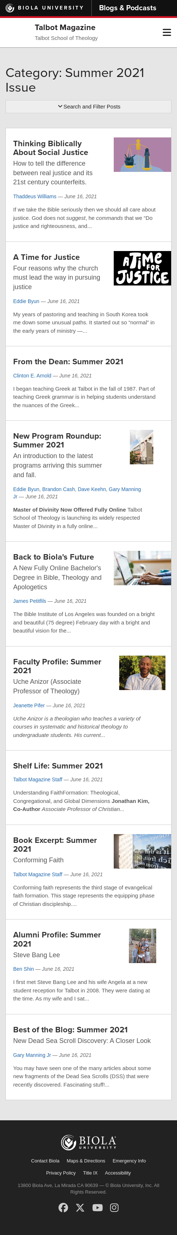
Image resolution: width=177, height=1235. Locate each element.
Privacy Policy (61, 1173)
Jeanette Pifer (29, 705)
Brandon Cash (58, 489)
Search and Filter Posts (89, 106)
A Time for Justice (46, 257)
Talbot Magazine (65, 27)
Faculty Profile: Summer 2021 (57, 666)
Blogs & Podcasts (128, 8)
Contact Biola (45, 1161)
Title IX (90, 1173)
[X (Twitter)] (80, 1207)
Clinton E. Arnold (32, 376)
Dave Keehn (92, 489)
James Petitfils (29, 601)
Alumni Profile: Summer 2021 (57, 939)
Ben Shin (23, 969)
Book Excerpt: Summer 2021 (55, 845)
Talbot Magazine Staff (37, 779)
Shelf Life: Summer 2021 (58, 766)
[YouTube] (97, 1207)
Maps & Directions (86, 1161)
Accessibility (118, 1173)
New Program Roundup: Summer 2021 (57, 440)
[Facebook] (63, 1207)
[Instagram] (114, 1207)
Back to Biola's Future (53, 557)
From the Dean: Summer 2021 (68, 361)
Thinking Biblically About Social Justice (50, 148)
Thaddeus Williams (34, 196)
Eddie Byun (26, 301)
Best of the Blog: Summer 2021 (70, 1030)
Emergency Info (129, 1161)
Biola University (51, 8)
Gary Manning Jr (32, 1055)
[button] (167, 32)
